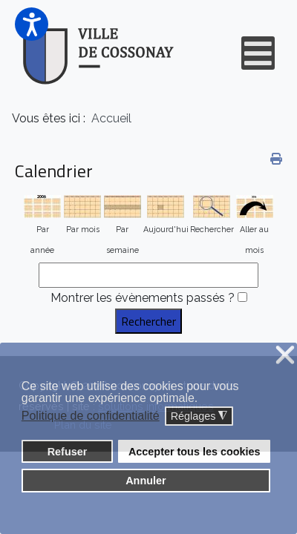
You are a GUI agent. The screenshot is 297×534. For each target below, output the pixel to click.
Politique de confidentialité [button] (91, 415)
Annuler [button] (145, 481)
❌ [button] (285, 355)
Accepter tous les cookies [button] (194, 452)
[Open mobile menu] (258, 53)
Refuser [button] (68, 452)
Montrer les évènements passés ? (142, 298)
